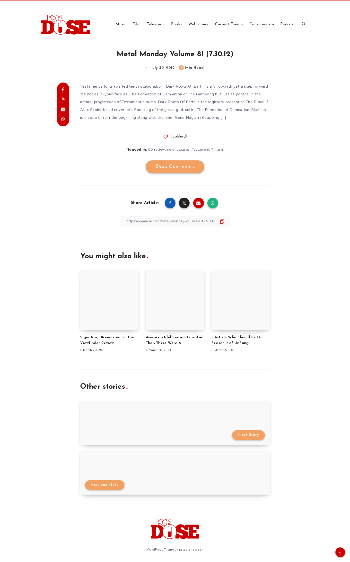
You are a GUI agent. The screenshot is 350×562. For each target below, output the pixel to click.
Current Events (229, 24)
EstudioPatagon (191, 550)
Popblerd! (178, 136)
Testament (201, 149)
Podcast (287, 24)
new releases (178, 149)
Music (120, 24)
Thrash (217, 149)
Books (176, 24)
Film (136, 24)
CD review (156, 149)
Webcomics (198, 24)
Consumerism (261, 24)
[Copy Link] (175, 221)
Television (156, 24)
